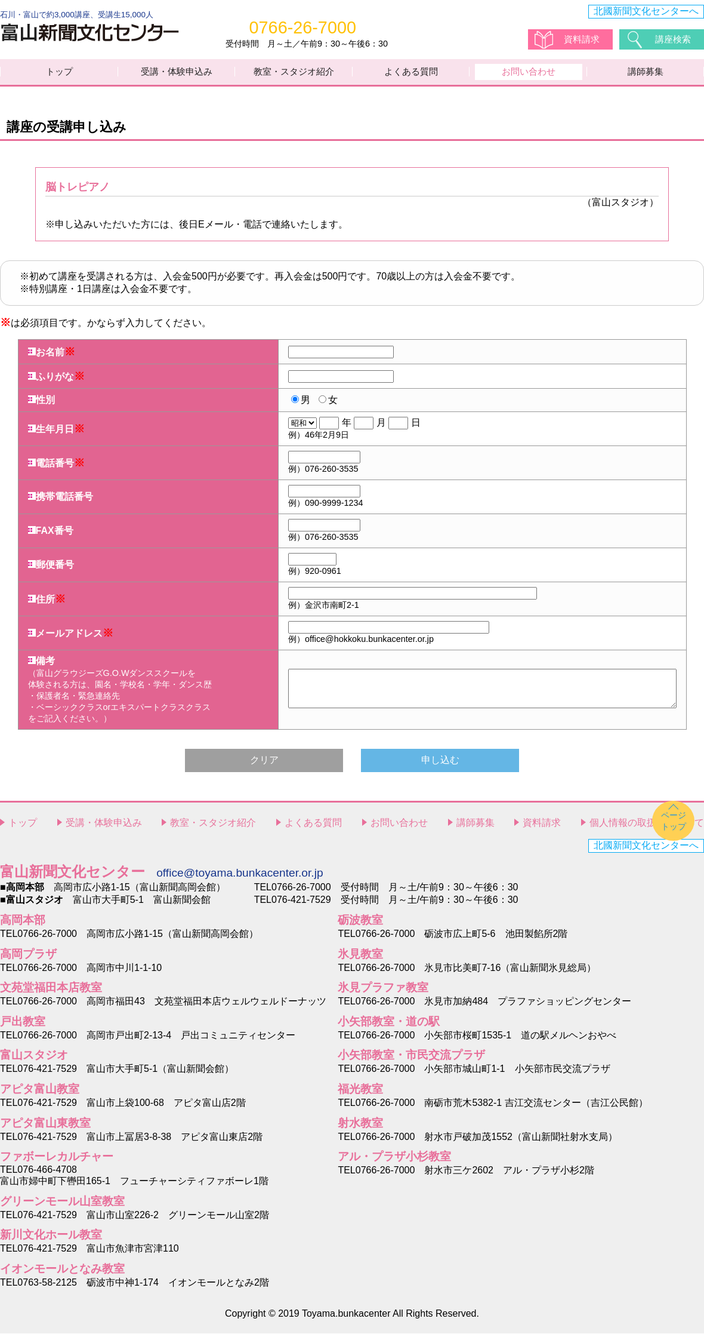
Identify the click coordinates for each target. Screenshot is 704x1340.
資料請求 (583, 38)
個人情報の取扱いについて (646, 830)
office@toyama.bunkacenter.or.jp (239, 880)
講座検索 (674, 38)
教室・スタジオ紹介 (294, 75)
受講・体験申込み (176, 75)
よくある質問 (411, 75)
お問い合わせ (528, 75)
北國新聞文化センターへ (646, 11)
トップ (59, 75)
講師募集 (645, 75)
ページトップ (673, 827)
